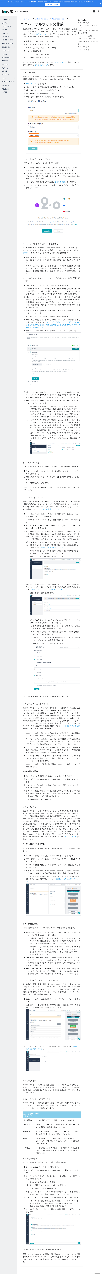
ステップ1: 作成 (83, 23)
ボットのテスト (71, 837)
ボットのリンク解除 (86, 36)
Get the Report (52, 5)
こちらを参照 (60, 182)
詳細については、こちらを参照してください (48, 589)
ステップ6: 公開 (83, 50)
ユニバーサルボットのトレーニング (53, 324)
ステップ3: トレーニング (87, 39)
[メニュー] (94, 11)
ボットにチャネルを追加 (70, 726)
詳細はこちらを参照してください (54, 547)
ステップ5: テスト (84, 47)
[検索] (98, 11)
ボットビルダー (32, 84)
